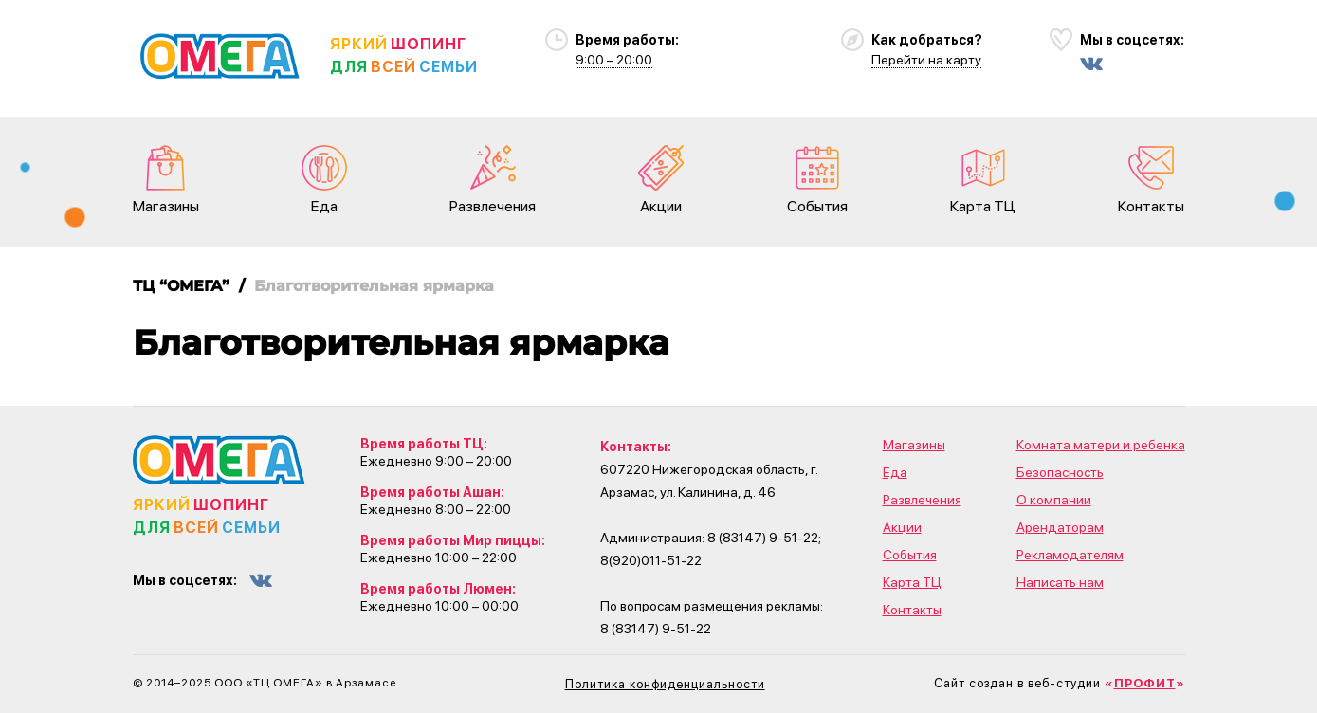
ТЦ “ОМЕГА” (181, 286)
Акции (661, 180)
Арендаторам (1060, 527)
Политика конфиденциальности (665, 684)
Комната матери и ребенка (1100, 444)
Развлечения (492, 180)
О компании (1053, 499)
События (817, 180)
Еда (324, 180)
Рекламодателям (1070, 554)
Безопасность (1060, 472)
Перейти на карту (926, 59)
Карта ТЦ (982, 180)
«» (1145, 683)
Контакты (1151, 180)
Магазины (166, 180)
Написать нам (1060, 582)
